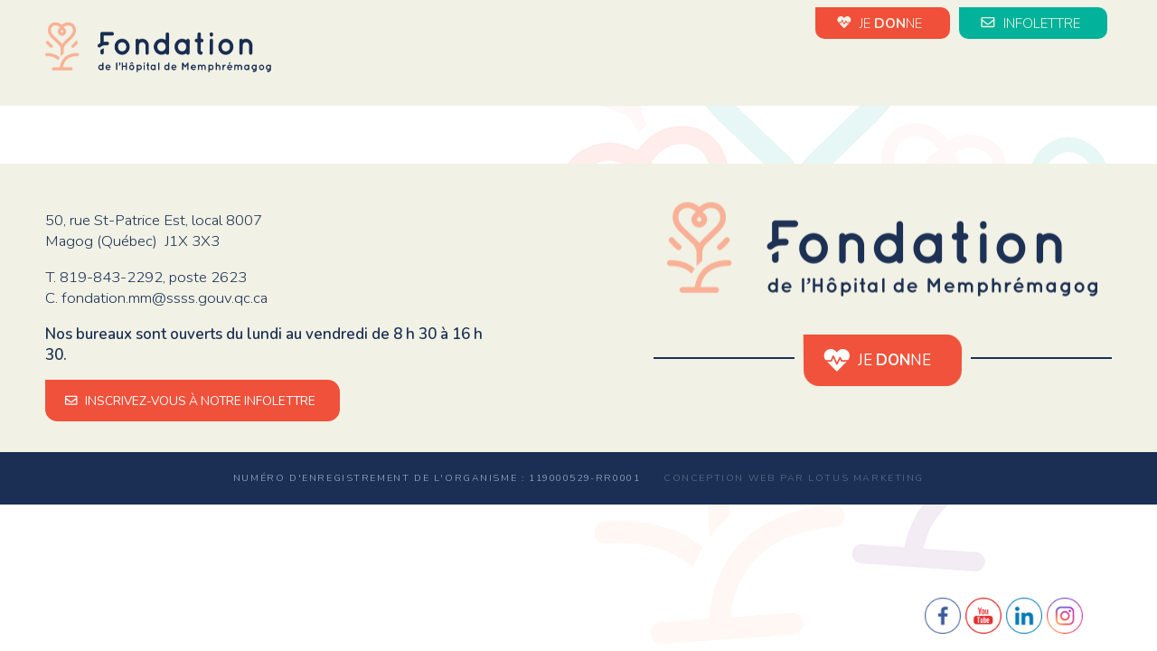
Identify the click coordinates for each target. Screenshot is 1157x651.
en (1103, 72)
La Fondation (534, 71)
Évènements (767, 71)
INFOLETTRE (1033, 23)
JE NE (882, 23)
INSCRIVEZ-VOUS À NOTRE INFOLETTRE (192, 401)
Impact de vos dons (920, 71)
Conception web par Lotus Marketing (793, 478)
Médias (1050, 71)
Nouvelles (651, 71)
